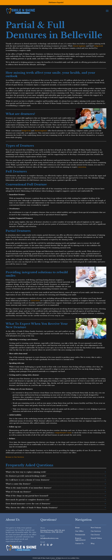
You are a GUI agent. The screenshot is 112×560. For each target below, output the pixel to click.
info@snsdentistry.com (49, 538)
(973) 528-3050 (57, 532)
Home (77, 527)
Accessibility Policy (73, 558)
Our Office (79, 531)
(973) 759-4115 (60, 530)
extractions (35, 300)
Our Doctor (95, 535)
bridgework (98, 46)
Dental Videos (96, 538)
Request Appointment (80, 539)
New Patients (96, 527)
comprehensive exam (63, 433)
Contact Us (79, 543)
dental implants (79, 46)
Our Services (96, 531)
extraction (82, 167)
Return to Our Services (15, 457)
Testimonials (80, 535)
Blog (92, 543)
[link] (41, 545)
